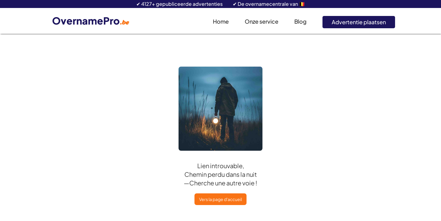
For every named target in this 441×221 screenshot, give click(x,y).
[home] (92, 21)
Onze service (261, 21)
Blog (300, 21)
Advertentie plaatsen (359, 21)
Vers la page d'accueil (220, 199)
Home (221, 21)
